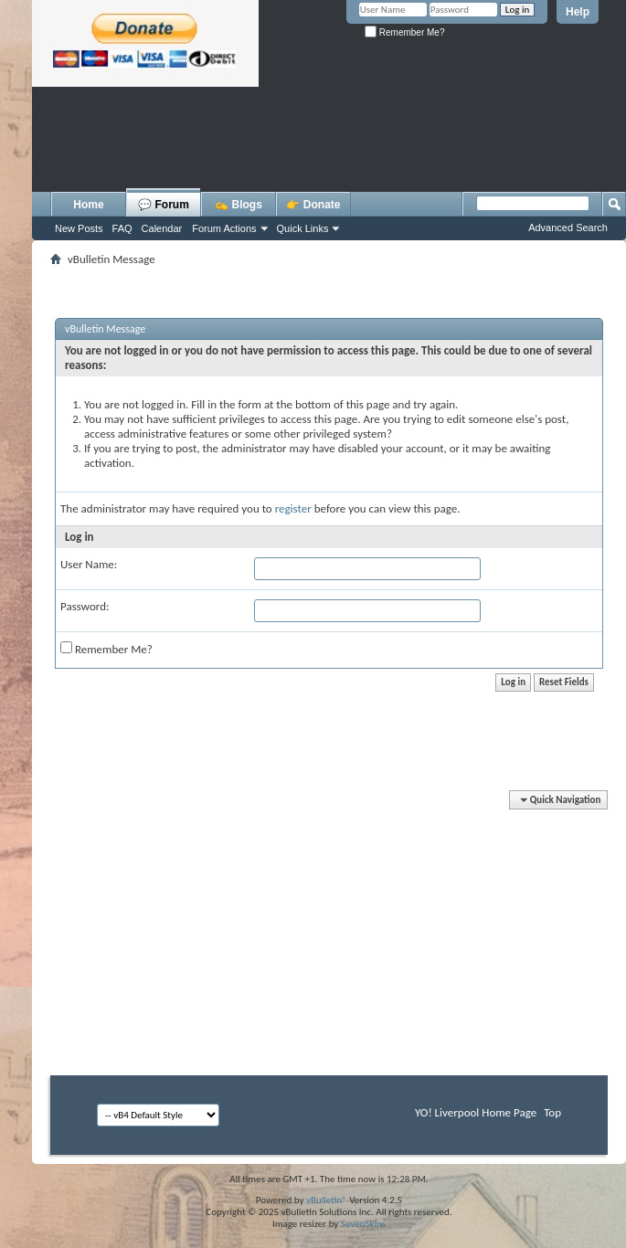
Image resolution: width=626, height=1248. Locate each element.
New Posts (79, 228)
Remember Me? (404, 32)
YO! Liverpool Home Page (475, 1112)
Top (552, 1112)
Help (577, 11)
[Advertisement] (329, 178)
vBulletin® (326, 1200)
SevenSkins (363, 1224)
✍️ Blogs (238, 204)
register (293, 508)
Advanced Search (568, 227)
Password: (84, 606)
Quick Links (303, 228)
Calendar (162, 228)
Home (88, 204)
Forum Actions (224, 228)
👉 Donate (313, 204)
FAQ (122, 228)
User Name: (88, 564)
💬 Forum (163, 204)
